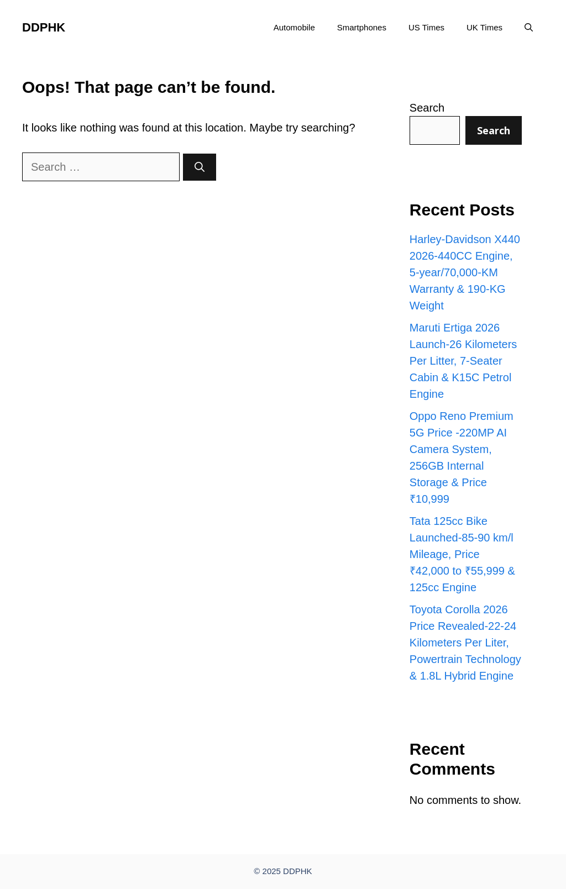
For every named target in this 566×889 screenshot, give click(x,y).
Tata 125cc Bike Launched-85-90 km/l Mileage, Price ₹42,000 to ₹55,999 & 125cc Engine (462, 554)
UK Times (484, 27)
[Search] (199, 167)
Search (427, 108)
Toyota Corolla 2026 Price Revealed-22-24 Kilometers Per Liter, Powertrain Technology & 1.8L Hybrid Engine (465, 642)
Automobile (294, 27)
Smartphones (361, 27)
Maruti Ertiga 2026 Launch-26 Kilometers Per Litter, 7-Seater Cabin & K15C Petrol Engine (463, 361)
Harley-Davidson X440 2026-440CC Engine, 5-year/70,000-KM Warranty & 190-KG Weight (465, 272)
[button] (528, 27)
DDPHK (43, 27)
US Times (426, 27)
